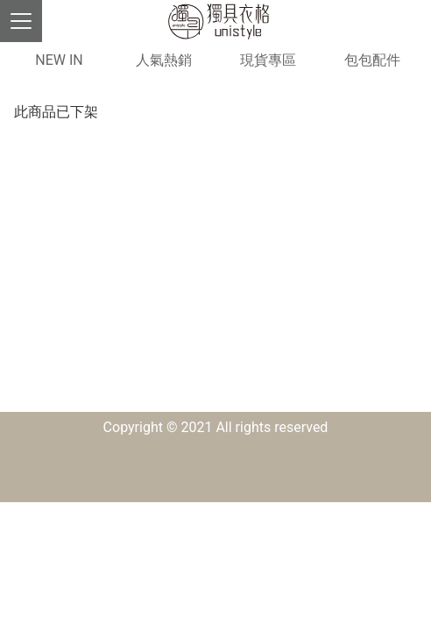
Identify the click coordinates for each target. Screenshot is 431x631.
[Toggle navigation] (21, 21)
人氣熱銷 (164, 60)
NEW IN (58, 60)
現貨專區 (268, 60)
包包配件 (372, 60)
